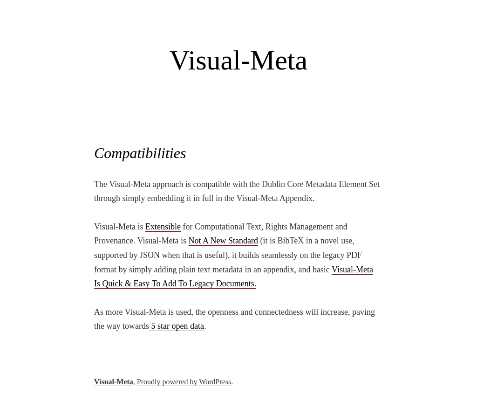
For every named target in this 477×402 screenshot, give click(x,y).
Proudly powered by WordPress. (185, 382)
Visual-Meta (238, 60)
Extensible (163, 226)
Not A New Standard (223, 240)
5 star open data (176, 326)
